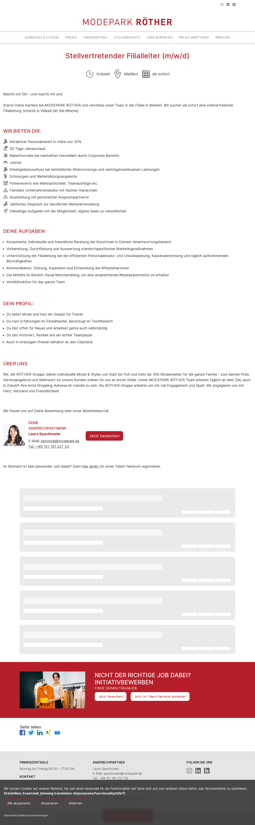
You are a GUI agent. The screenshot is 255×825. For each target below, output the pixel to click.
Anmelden (222, 37)
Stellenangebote (127, 37)
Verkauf (71, 37)
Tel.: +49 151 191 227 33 (48, 446)
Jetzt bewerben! (110, 696)
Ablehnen (75, 803)
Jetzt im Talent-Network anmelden (160, 696)
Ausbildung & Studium (41, 37)
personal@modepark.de (60, 441)
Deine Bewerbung (160, 37)
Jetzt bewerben (104, 436)
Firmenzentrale (95, 37)
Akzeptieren (49, 803)
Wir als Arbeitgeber (194, 37)
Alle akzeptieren (19, 803)
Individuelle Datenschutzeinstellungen (26, 815)
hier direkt (91, 466)
